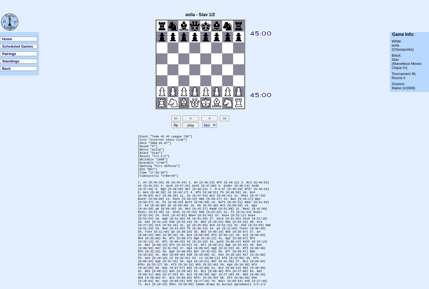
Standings (10, 61)
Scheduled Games (17, 46)
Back (6, 69)
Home (7, 39)
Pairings (9, 54)
